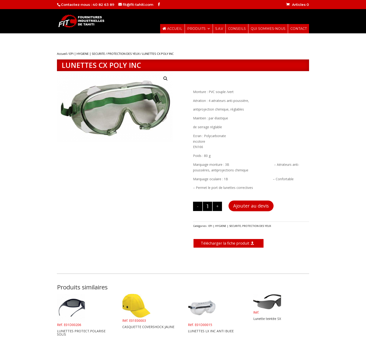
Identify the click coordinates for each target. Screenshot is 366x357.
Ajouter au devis (251, 206)
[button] (165, 78)
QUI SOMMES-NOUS (268, 29)
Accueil (62, 54)
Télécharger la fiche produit (225, 243)
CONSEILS (237, 29)
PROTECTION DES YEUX (124, 54)
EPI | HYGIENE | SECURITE (87, 54)
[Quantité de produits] (207, 206)
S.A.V (219, 29)
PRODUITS (198, 29)
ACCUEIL (172, 29)
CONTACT (298, 29)
